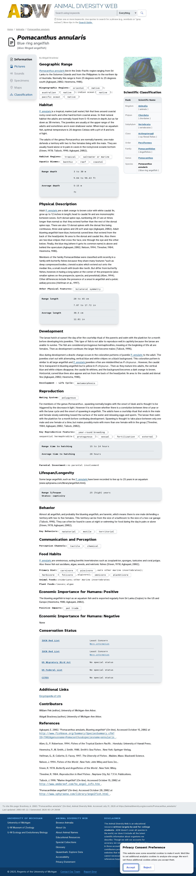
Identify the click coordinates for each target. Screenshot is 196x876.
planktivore (120, 574)
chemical (92, 546)
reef (83, 161)
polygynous (69, 397)
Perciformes (145, 142)
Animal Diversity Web (85, 6)
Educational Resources (68, 837)
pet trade (72, 608)
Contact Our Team (70, 871)
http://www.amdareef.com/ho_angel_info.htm (70, 784)
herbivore (48, 574)
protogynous (84, 436)
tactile (75, 546)
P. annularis (45, 111)
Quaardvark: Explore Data (69, 852)
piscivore (86, 570)
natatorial (69, 531)
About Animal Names (67, 832)
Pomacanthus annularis (38, 29)
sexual (105, 436)
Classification (21, 94)
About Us (61, 827)
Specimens (19, 80)
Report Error (90, 871)
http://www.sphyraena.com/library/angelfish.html (74, 794)
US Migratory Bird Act (56, 662)
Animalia (20, 29)
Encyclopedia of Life (50, 696)
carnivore (67, 570)
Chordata (143, 115)
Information (21, 59)
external (147, 436)
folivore (67, 574)
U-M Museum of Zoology (20, 827)
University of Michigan (18, 822)
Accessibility (62, 857)
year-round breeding (92, 432)
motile (87, 531)
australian (49, 92)
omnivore (100, 574)
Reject (147, 867)
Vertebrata (144, 124)
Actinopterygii (146, 133)
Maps (16, 87)
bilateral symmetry (88, 289)
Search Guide (85, 22)
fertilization (126, 436)
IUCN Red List (51, 640)
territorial (106, 531)
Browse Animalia (64, 822)
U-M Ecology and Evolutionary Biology (27, 832)
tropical (70, 156)
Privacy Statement (65, 861)
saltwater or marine (96, 156)
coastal (98, 161)
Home (10, 29)
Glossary (60, 847)
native (95, 88)
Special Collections (66, 842)
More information (99, 644)
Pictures (17, 66)
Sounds (17, 73)
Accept (131, 867)
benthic (68, 161)
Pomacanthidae (146, 148)
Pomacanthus (145, 157)
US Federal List (52, 669)
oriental (78, 88)
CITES (45, 677)
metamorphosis (86, 383)
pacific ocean (51, 96)
